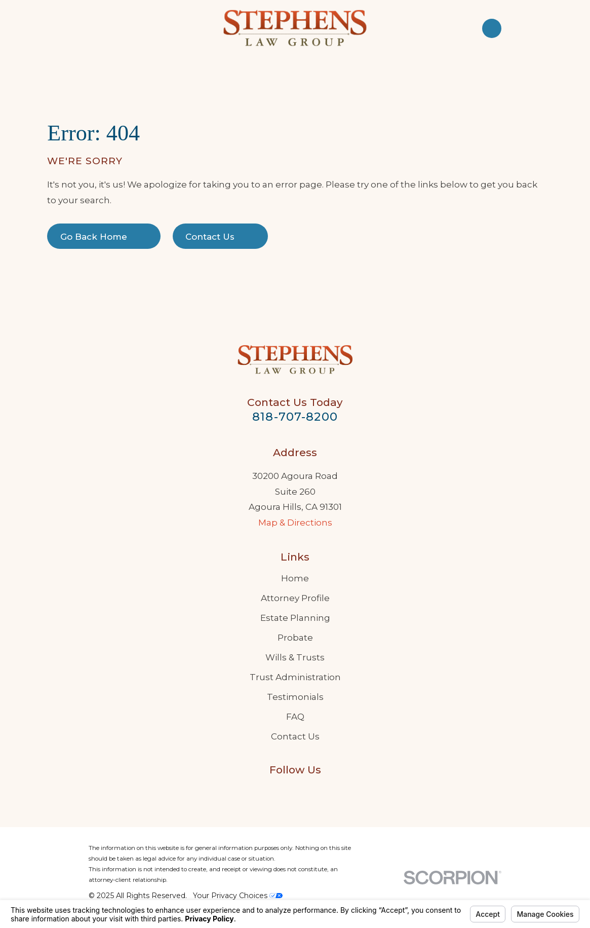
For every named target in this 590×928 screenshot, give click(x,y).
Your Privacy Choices (238, 895)
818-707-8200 (295, 417)
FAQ (295, 717)
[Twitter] (319, 792)
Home (295, 578)
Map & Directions (295, 522)
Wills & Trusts (295, 657)
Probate (295, 638)
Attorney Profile (295, 598)
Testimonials (295, 697)
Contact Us (295, 736)
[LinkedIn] (295, 792)
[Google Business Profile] (271, 792)
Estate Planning (295, 618)
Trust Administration (295, 677)
